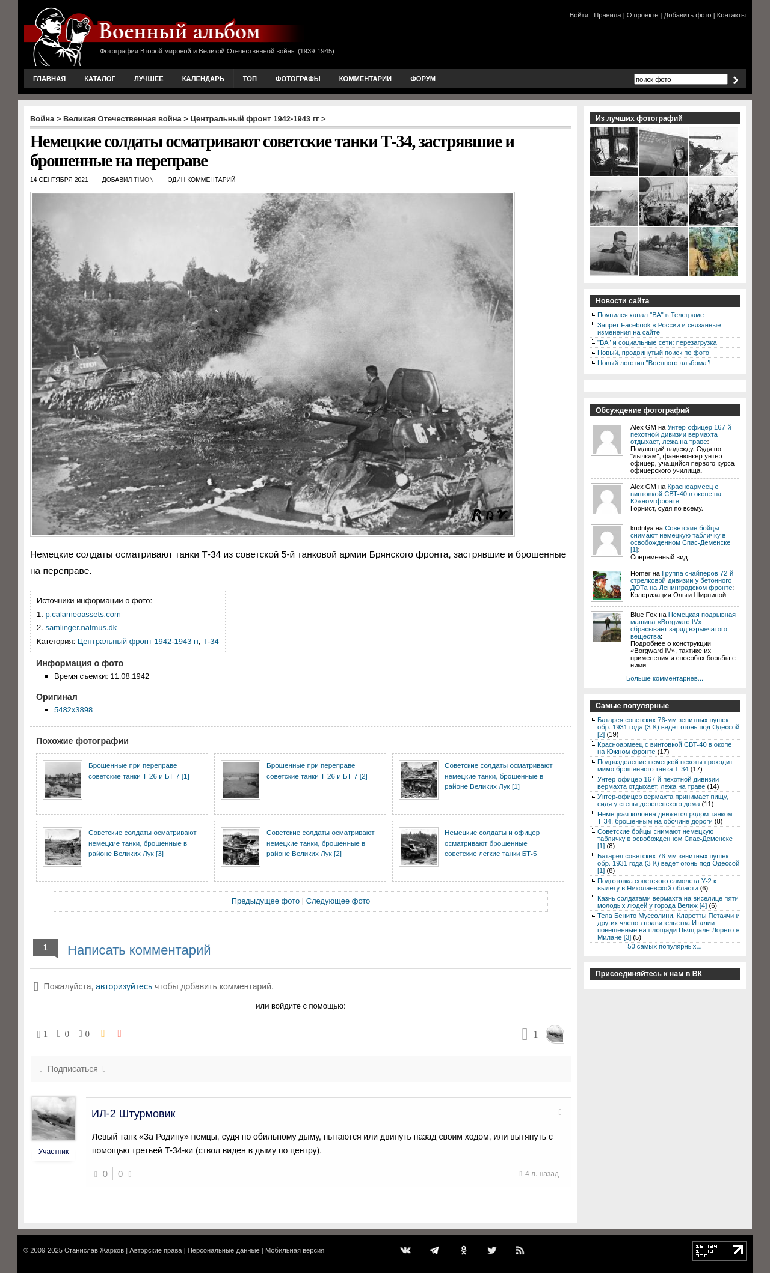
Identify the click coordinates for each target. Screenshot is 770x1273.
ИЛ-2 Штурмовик (133, 1114)
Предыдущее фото (266, 900)
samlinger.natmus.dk (81, 627)
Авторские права (155, 1250)
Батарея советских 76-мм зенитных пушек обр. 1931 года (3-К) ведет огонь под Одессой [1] (668, 863)
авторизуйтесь (124, 986)
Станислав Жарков (94, 1250)
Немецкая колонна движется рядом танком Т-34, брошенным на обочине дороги (665, 817)
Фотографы (298, 78)
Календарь (203, 78)
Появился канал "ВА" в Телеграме (650, 314)
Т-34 (211, 641)
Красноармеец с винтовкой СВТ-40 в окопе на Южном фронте (675, 494)
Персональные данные (224, 1250)
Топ (250, 78)
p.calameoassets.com (82, 614)
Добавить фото (688, 15)
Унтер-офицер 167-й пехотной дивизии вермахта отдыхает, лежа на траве (681, 434)
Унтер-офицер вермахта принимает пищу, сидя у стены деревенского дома (662, 800)
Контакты (731, 15)
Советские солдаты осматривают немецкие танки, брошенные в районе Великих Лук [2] (320, 842)
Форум (423, 78)
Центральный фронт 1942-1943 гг (255, 118)
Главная (49, 78)
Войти (579, 15)
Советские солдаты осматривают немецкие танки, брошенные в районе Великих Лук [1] (499, 775)
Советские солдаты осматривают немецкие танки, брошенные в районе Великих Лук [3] (142, 842)
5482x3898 (73, 709)
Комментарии (365, 78)
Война (42, 118)
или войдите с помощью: (300, 1005)
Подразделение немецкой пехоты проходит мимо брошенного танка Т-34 (665, 765)
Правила (607, 15)
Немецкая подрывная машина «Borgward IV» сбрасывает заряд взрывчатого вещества (683, 625)
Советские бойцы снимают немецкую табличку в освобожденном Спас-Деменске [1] (680, 538)
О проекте (643, 15)
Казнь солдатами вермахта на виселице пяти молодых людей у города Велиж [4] (668, 902)
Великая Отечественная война (122, 118)
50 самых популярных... (664, 946)
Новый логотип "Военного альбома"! (654, 362)
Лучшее (149, 78)
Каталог (100, 78)
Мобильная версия (294, 1250)
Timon (143, 180)
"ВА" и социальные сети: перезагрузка (657, 342)
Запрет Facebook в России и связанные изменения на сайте (659, 328)
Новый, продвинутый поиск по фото (653, 352)
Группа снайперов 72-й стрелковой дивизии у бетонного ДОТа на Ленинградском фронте (681, 580)
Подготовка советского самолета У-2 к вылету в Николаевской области (656, 884)
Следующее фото (338, 900)
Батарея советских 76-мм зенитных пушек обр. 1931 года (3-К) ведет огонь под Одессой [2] (668, 727)
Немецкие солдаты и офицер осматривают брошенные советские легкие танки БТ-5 (492, 842)
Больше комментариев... (664, 678)
